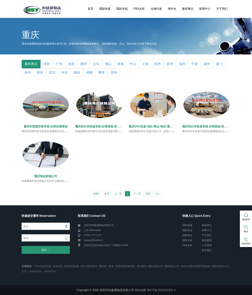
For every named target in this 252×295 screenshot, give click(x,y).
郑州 (114, 72)
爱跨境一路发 (106, 266)
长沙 (64, 72)
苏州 (170, 64)
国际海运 (187, 235)
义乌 (96, 64)
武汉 (52, 72)
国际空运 (187, 230)
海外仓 (172, 8)
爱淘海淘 (142, 266)
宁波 (194, 64)
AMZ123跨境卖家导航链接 (195, 266)
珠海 (120, 64)
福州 (207, 64)
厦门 (219, 64)
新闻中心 (205, 8)
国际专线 (122, 8)
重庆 (101, 72)
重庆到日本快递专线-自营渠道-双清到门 (100, 126)
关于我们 (222, 8)
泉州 (27, 72)
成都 (89, 72)
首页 (90, 8)
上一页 (118, 193)
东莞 (71, 64)
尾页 (148, 193)
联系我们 (207, 250)
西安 (40, 72)
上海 (145, 64)
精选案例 (207, 240)
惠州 (83, 64)
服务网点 (187, 8)
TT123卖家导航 (42, 266)
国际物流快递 (71, 266)
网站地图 (140, 290)
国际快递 (105, 8)
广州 (59, 64)
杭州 (157, 64)
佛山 (108, 64)
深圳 (46, 64)
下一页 (137, 193)
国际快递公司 (155, 266)
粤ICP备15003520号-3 (161, 290)
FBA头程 (139, 8)
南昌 (77, 72)
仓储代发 (156, 8)
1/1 (157, 193)
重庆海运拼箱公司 (45, 176)
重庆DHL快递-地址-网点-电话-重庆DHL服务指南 (159, 126)
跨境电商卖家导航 (125, 266)
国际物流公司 (171, 266)
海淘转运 (58, 266)
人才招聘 (207, 245)
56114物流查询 (88, 266)
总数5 (96, 193)
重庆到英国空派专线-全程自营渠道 (46, 126)
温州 (182, 64)
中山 (133, 64)
